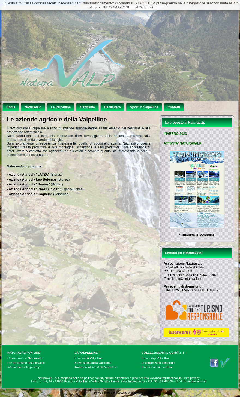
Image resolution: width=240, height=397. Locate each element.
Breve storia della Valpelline (92, 362)
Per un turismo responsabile (26, 362)
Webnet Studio (137, 392)
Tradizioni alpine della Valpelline (95, 367)
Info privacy (192, 378)
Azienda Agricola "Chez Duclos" (34, 189)
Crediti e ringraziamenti (190, 381)
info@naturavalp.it (188, 279)
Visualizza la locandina (197, 235)
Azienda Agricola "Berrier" (29, 184)
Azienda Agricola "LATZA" (29, 174)
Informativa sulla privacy (23, 367)
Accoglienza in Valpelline (158, 362)
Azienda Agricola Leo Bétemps (33, 179)
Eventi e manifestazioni (157, 367)
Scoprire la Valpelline (88, 358)
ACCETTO (144, 7)
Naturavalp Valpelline (156, 358)
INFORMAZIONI (116, 7)
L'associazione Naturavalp (24, 358)
